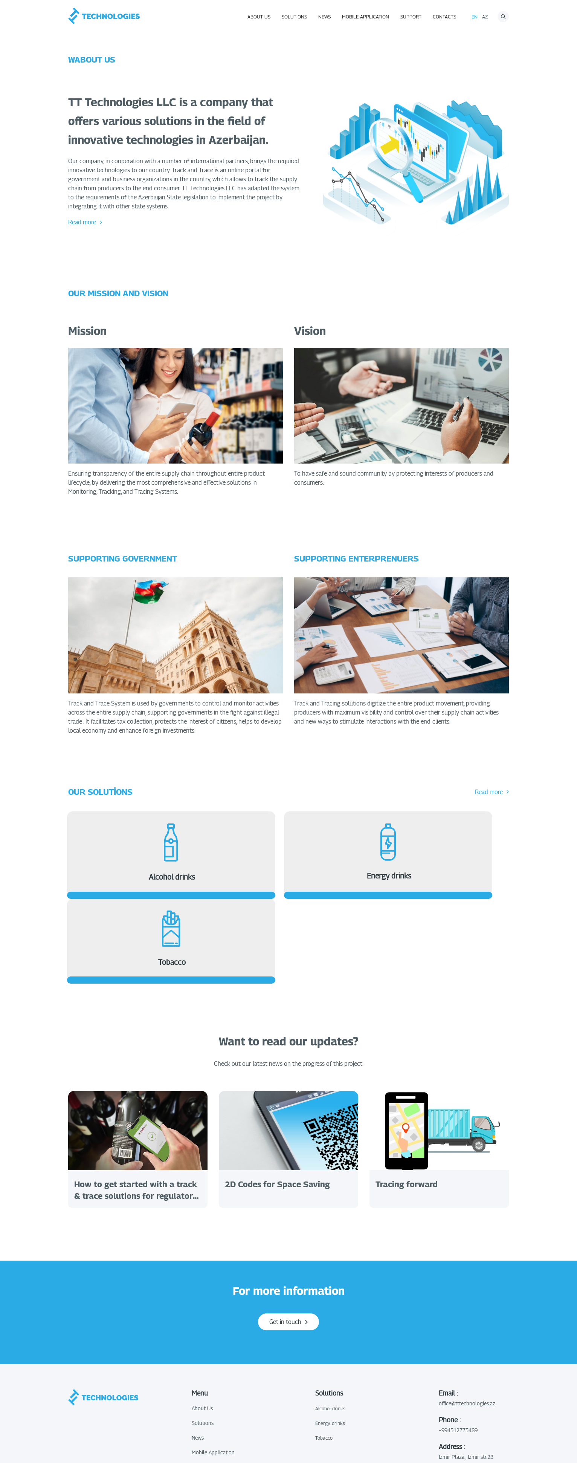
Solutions (294, 17)
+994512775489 (458, 1350)
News (324, 17)
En (475, 17)
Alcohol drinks (330, 1328)
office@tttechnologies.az (467, 1323)
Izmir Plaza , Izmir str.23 (466, 1377)
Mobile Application (365, 17)
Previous (57, 1064)
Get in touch (288, 1242)
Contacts (444, 17)
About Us (258, 17)
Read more (85, 222)
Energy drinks (330, 1343)
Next (520, 1064)
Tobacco (324, 1358)
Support (410, 17)
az (485, 17)
